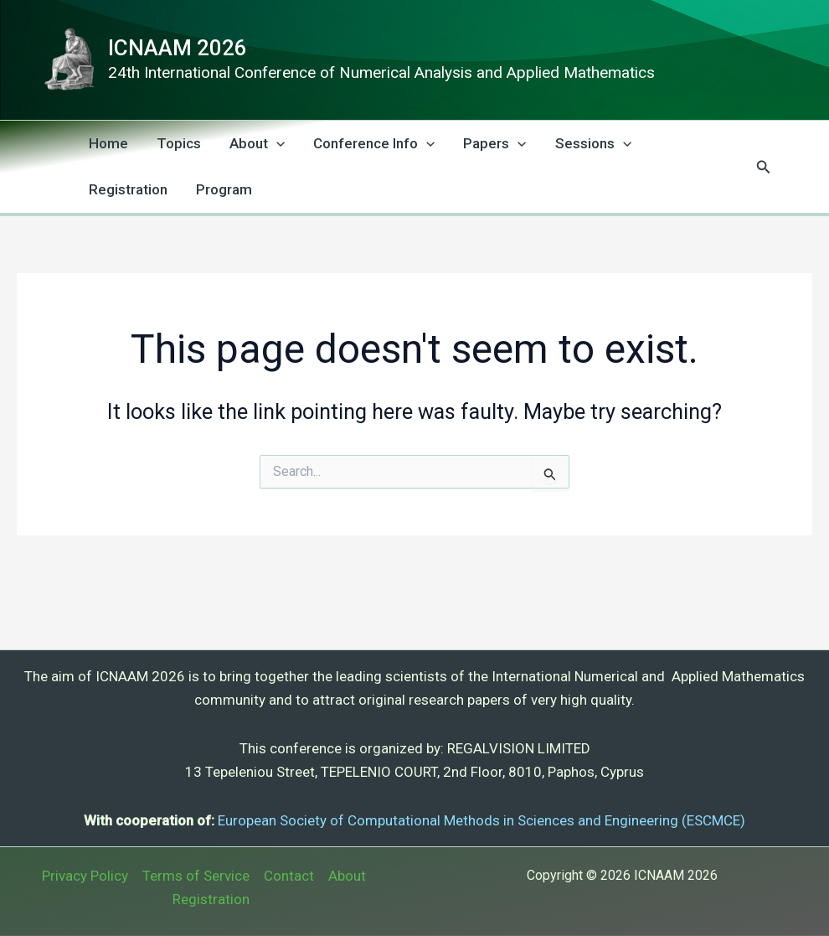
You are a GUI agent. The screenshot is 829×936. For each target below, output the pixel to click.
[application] (276, 144)
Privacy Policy (85, 875)
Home (108, 143)
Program (224, 189)
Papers (494, 144)
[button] (763, 167)
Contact (289, 875)
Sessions (593, 144)
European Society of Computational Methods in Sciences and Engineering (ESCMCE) (481, 820)
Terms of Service (196, 875)
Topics (179, 143)
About (257, 144)
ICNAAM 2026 (177, 47)
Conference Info (374, 144)
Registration (128, 189)
